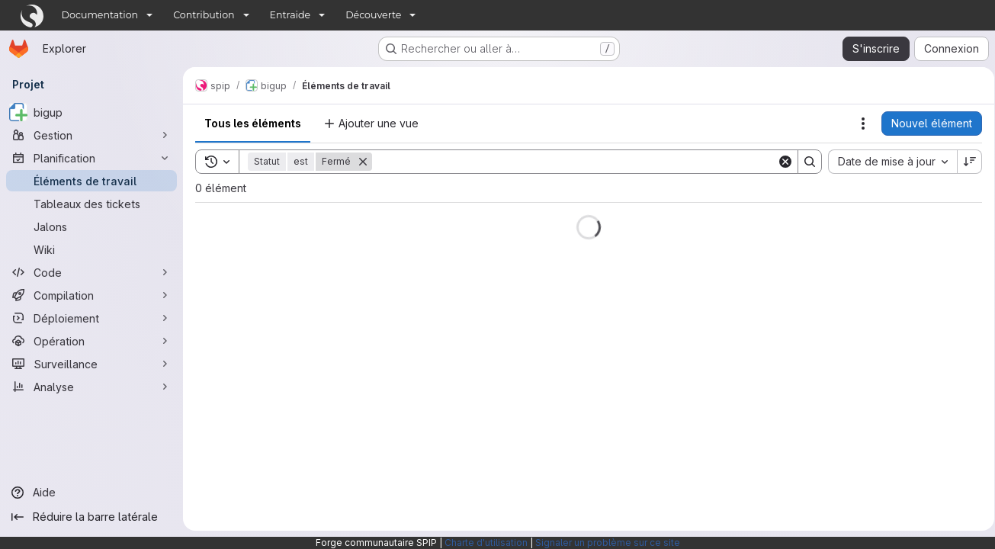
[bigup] (91, 112)
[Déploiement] (91, 318)
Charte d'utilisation (486, 542)
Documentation (100, 15)
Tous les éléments (252, 123)
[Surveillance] (91, 363)
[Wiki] (91, 249)
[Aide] (91, 492)
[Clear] (780, 161)
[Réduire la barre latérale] (91, 517)
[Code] (91, 272)
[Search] (572, 161)
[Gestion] (91, 135)
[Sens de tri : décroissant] (964, 161)
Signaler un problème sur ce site (607, 542)
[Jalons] (91, 226)
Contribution (203, 15)
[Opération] (91, 341)
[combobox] (887, 161)
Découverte (373, 15)
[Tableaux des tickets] (91, 203)
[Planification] (91, 158)
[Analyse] (91, 386)
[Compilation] (91, 295)
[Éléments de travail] (91, 180)
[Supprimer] (363, 161)
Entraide (290, 15)
